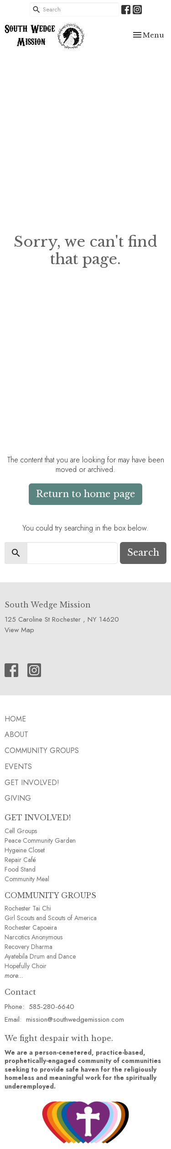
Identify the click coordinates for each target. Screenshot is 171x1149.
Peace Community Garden (40, 840)
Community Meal (27, 878)
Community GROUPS (42, 750)
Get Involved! (32, 782)
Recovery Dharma (28, 946)
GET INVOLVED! (38, 817)
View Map (19, 630)
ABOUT (16, 734)
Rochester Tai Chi (28, 908)
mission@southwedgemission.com (75, 1019)
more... (14, 975)
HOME (15, 719)
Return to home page (85, 493)
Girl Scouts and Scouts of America (51, 917)
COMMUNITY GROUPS (50, 895)
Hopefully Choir (26, 965)
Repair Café (20, 859)
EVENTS (18, 766)
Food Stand (20, 869)
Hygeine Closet (25, 850)
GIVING (18, 798)
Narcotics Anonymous (33, 937)
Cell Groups (21, 830)
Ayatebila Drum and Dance (40, 956)
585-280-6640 (51, 1007)
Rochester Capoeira (31, 927)
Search (143, 552)
